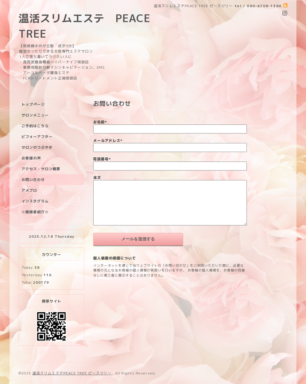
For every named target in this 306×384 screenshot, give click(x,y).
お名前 (100, 122)
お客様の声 (31, 158)
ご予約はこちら (35, 125)
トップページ (33, 104)
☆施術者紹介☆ (35, 211)
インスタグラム (35, 201)
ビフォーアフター (37, 136)
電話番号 (102, 159)
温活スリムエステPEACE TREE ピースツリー (72, 373)
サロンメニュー (35, 115)
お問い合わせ (33, 179)
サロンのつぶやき (37, 147)
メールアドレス (108, 140)
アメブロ (29, 190)
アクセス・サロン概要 (41, 168)
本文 (97, 177)
